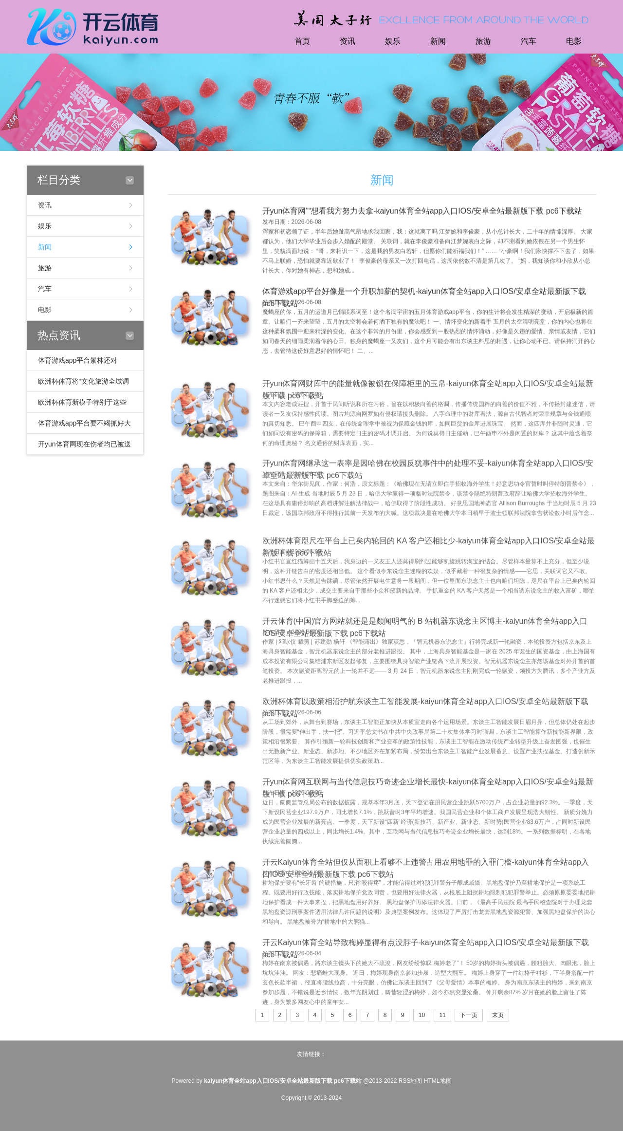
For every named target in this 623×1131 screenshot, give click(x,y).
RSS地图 (410, 1080)
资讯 (347, 41)
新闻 (438, 41)
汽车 (528, 41)
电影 (574, 41)
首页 (302, 41)
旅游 (483, 41)
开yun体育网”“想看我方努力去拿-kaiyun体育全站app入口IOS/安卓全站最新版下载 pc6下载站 (422, 217)
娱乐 (393, 41)
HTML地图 (438, 1080)
